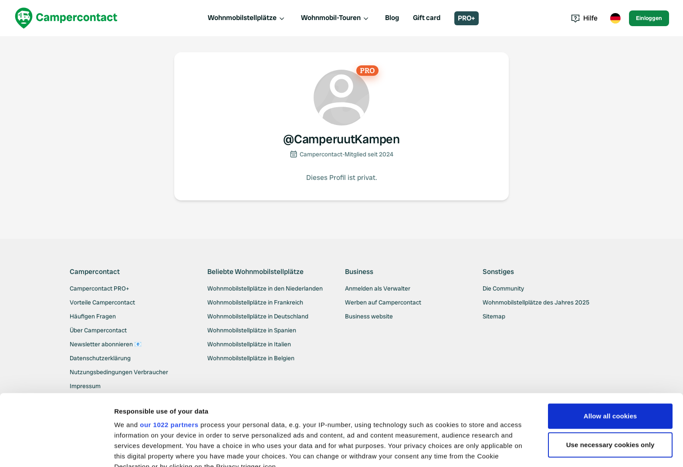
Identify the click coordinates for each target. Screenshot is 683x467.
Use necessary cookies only (610, 373)
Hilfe (584, 18)
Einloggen (649, 18)
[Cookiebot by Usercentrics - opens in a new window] (56, 450)
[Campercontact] (66, 18)
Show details (134, 449)
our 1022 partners (169, 353)
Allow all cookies (610, 345)
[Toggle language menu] (615, 18)
